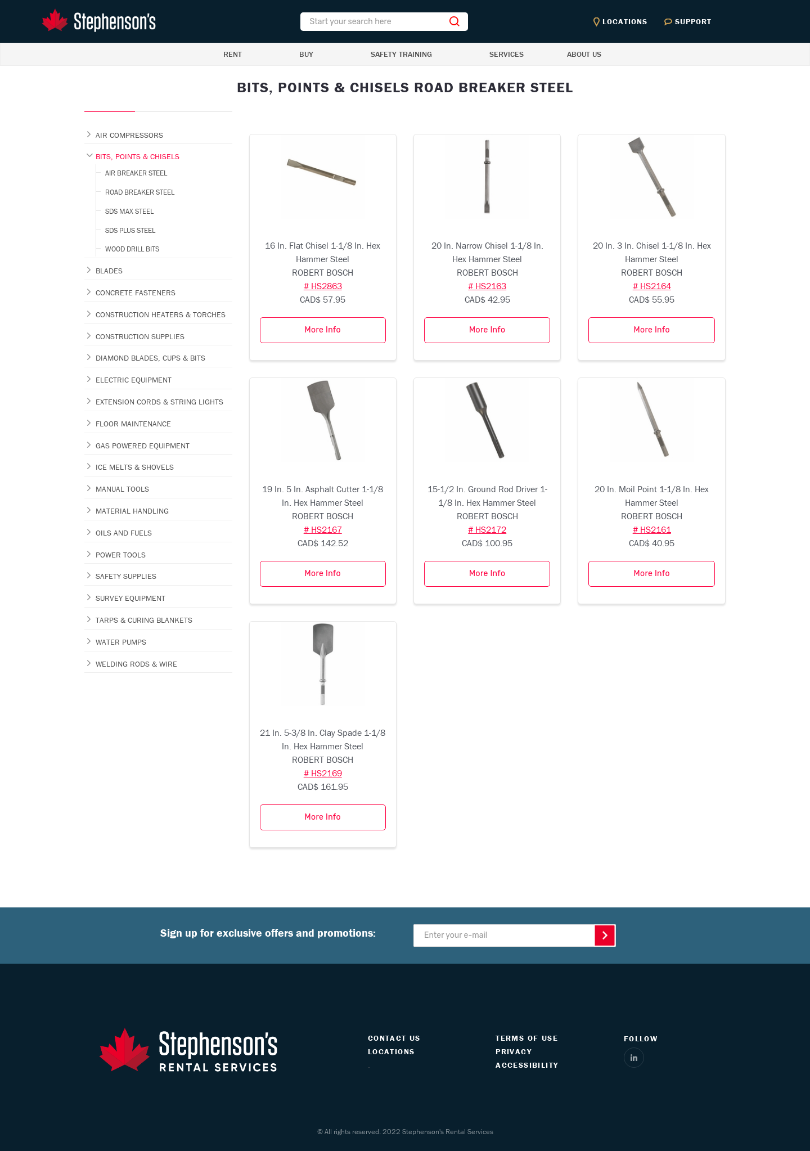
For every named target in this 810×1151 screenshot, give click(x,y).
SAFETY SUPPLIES (126, 576)
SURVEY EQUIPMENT (130, 598)
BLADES (109, 271)
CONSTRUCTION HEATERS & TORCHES (161, 314)
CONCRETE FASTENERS (136, 292)
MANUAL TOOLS (122, 489)
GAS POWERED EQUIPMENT (143, 445)
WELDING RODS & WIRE (136, 664)
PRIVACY (514, 1051)
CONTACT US (394, 1038)
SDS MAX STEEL (129, 211)
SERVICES (506, 54)
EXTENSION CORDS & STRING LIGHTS (159, 402)
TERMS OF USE (527, 1038)
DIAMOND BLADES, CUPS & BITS (150, 358)
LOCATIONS (391, 1051)
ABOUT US (584, 54)
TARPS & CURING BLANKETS (144, 620)
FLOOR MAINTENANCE (133, 424)
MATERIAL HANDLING (132, 511)
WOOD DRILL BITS (132, 249)
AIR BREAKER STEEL (136, 173)
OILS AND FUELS (124, 533)
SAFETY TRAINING (401, 54)
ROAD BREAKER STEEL (139, 192)
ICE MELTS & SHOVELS (135, 467)
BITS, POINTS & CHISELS (137, 156)
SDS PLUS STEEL (130, 230)
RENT (232, 54)
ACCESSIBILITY (527, 1065)
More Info (323, 330)
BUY (306, 54)
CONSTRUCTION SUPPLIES (140, 336)
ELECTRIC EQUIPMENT (134, 380)
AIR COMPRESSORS (129, 135)
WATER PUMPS (121, 642)
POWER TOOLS (121, 555)
